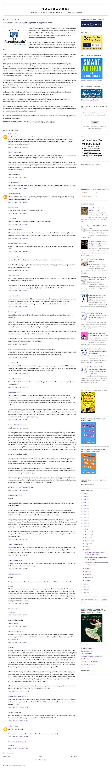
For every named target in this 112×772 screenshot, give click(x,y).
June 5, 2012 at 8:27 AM (18, 270)
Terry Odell (11, 275)
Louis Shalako (12, 193)
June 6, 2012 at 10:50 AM (18, 604)
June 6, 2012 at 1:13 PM (18, 626)
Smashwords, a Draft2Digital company (65, 12)
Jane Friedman (85, 659)
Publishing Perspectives (88, 664)
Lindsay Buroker (13, 152)
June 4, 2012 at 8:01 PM (18, 224)
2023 (85, 497)
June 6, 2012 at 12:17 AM (18, 387)
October (87, 538)
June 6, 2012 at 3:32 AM (18, 490)
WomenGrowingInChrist (15, 742)
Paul (9, 647)
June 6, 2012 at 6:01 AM (18, 569)
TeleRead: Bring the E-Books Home (92, 656)
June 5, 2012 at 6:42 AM (18, 252)
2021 (85, 502)
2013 (85, 526)
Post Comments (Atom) (18, 766)
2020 (85, 505)
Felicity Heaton (13, 392)
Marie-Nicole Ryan (14, 230)
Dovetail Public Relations (16, 425)
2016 (85, 517)
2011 (85, 584)
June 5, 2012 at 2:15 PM (18, 307)
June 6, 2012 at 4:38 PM (18, 642)
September (88, 541)
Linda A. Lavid (12, 609)
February (88, 577)
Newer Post (6, 756)
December (33, 35)
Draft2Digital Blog (87, 651)
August (87, 544)
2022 (85, 500)
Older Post (74, 756)
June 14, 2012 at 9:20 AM (18, 737)
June (86, 549)
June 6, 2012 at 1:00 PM (18, 615)
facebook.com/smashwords (89, 100)
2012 (85, 529)
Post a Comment (8, 753)
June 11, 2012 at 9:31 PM (18, 721)
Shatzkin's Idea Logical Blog (89, 661)
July (86, 547)
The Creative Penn (86, 653)
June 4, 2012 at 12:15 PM (18, 147)
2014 (85, 523)
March (87, 574)
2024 (85, 494)
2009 (85, 590)
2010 (85, 587)
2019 (85, 508)
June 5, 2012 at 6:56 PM (18, 357)
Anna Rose (11, 363)
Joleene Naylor (12, 379)
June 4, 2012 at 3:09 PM (18, 188)
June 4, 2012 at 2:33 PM (18, 177)
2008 (85, 593)
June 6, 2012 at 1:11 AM (18, 420)
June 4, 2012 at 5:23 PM (18, 202)
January (87, 580)
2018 (85, 511)
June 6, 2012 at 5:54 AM (18, 555)
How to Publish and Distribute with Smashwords (50, 116)
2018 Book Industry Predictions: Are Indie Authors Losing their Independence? (97, 351)
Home (40, 756)
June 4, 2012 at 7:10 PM (18, 213)
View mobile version (40, 760)
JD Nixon (11, 218)
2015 (85, 520)
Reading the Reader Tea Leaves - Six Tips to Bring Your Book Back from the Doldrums (97, 244)
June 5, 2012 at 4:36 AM (18, 238)
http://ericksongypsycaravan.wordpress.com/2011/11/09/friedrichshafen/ (29, 349)
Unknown (11, 134)
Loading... (84, 603)
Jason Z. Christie (13, 712)
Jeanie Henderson (13, 544)
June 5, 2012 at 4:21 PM (18, 344)
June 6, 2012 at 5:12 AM (18, 539)
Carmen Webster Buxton (15, 243)
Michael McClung (13, 631)
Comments (87, 196)
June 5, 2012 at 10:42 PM (18, 373)
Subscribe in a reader (87, 484)
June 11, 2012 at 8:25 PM (18, 707)
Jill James (11, 207)
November (88, 535)
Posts (85, 192)
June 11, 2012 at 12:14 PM (18, 691)
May (86, 568)
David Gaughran (13, 312)
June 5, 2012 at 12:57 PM (18, 291)
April (87, 571)
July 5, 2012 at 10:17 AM (18, 748)
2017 (85, 514)
